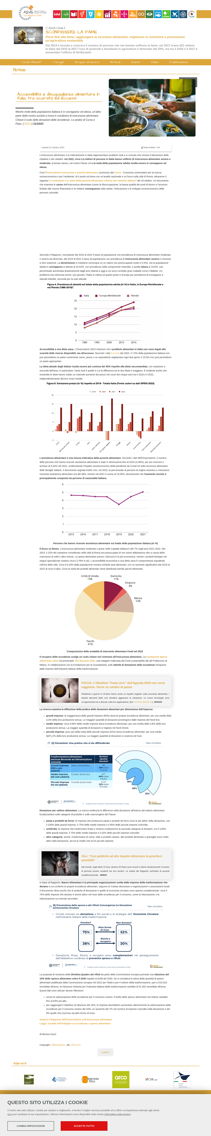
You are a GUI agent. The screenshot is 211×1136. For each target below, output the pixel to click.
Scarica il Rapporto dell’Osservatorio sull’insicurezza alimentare (76, 1019)
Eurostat (115, 353)
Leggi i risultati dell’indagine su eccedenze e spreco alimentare (75, 1023)
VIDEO (28, 123)
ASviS (52, 28)
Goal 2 (61, 28)
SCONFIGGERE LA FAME (71, 32)
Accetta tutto (93, 1126)
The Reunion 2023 (85, 660)
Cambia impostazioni (33, 1126)
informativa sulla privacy (117, 1114)
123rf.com (75, 1045)
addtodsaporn (58, 1045)
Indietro (105, 1052)
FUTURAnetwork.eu (143, 702)
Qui (9, 1114)
